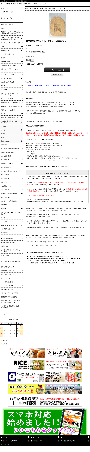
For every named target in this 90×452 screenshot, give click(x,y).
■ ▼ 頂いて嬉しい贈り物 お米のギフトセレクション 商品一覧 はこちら (47, 256)
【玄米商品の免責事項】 (51, 166)
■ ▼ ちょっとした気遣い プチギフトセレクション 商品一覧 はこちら (46, 261)
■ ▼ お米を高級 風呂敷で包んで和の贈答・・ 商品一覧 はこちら (45, 252)
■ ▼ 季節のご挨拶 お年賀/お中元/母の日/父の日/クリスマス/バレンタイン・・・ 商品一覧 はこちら (54, 258)
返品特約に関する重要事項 (34, 64)
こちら (49, 214)
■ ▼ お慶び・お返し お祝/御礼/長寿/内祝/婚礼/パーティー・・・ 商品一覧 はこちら (50, 263)
